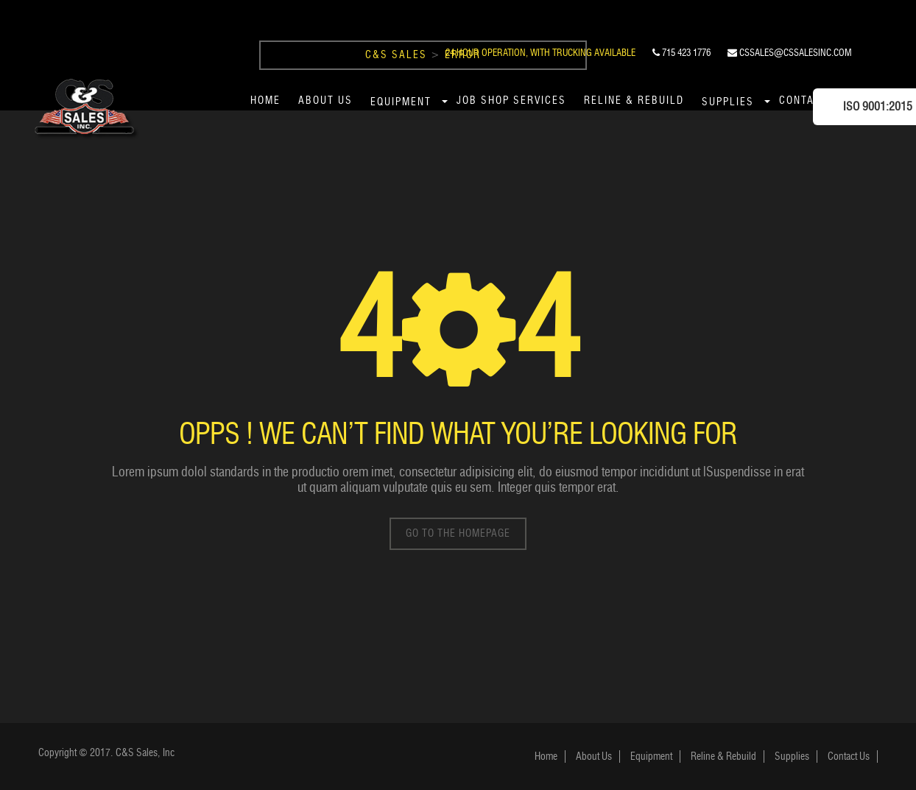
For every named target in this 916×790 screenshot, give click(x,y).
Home (265, 100)
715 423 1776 (681, 52)
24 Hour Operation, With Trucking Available (540, 52)
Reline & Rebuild (634, 100)
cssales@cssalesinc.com (789, 52)
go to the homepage (458, 533)
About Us (325, 100)
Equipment (400, 102)
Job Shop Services (511, 100)
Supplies (728, 102)
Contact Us (849, 756)
